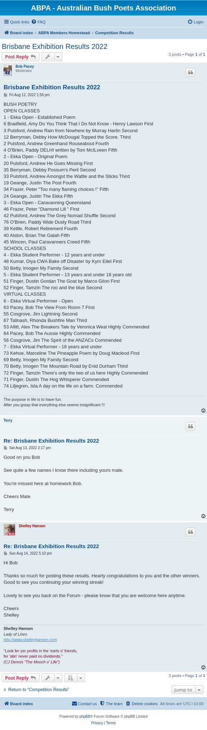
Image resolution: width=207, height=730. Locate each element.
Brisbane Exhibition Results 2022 (55, 46)
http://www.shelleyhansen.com (30, 639)
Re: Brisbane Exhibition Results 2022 (51, 441)
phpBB (85, 716)
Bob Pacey (24, 66)
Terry (8, 420)
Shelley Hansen (32, 526)
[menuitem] (38, 22)
